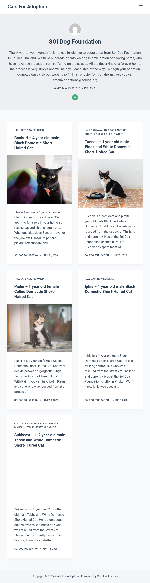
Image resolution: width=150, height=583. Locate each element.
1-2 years (99, 134)
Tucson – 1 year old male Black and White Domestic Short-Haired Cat (108, 146)
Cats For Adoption (27, 7)
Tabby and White (46, 427)
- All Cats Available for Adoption (106, 130)
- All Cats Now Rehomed (29, 130)
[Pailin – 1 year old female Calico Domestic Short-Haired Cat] (39, 328)
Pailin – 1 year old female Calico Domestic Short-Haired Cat (36, 291)
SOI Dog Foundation (26, 255)
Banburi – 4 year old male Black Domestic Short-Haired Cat (36, 142)
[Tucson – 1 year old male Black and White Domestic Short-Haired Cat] (110, 183)
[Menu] (141, 7)
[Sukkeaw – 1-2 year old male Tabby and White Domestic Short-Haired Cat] (39, 477)
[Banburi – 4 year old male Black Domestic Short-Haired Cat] (39, 179)
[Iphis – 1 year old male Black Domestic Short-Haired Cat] (110, 323)
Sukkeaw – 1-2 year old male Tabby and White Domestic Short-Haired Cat (39, 440)
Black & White (114, 134)
